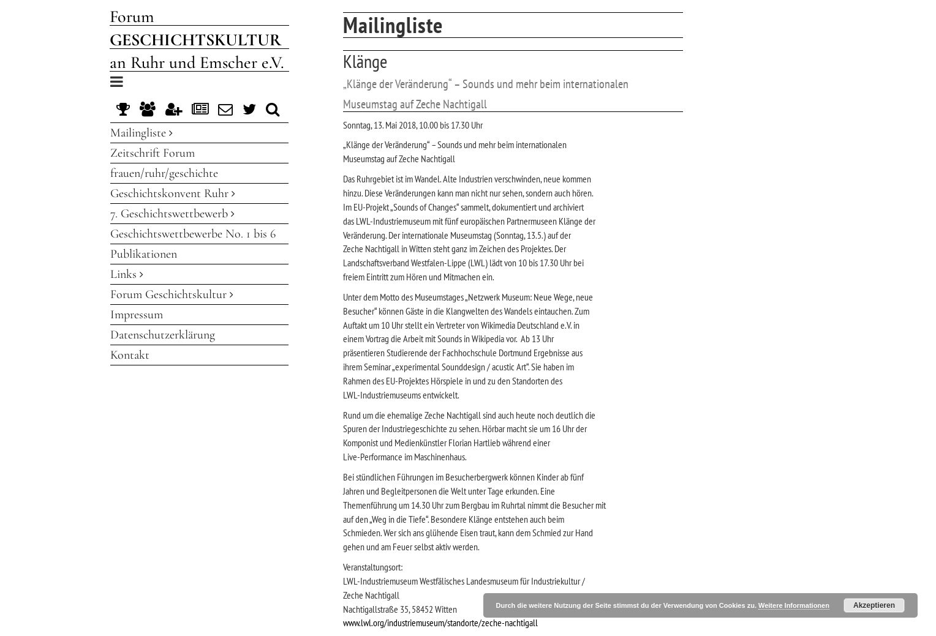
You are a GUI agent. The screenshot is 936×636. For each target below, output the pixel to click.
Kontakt (129, 355)
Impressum (136, 314)
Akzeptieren (874, 605)
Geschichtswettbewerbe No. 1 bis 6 (193, 233)
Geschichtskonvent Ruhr (172, 193)
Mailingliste (141, 132)
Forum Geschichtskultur (171, 294)
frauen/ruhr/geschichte (164, 173)
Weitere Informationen (793, 605)
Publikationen (143, 254)
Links (126, 274)
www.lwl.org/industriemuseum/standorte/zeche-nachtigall (440, 622)
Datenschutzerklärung (162, 334)
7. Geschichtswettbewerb (172, 213)
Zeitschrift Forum (152, 153)
